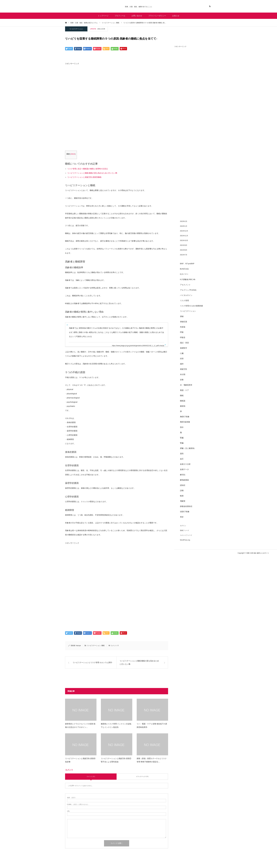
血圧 (182, 459)
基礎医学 (183, 348)
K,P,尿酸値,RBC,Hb (187, 279)
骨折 (182, 517)
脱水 (182, 427)
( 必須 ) (71, 797)
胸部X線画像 (185, 422)
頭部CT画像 (184, 512)
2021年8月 (183, 250)
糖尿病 (182, 406)
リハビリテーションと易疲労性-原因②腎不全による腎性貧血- (116, 760)
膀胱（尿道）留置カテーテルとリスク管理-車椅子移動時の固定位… (152, 760)
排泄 (182, 359)
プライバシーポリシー (157, 16)
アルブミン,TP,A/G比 (188, 290)
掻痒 (182, 364)
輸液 (182, 496)
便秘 (182, 316)
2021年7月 (183, 255)
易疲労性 (183, 369)
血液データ (184, 469)
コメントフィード (186, 535)
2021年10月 (184, 240)
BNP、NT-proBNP (187, 264)
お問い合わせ (137, 16)
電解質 (182, 501)
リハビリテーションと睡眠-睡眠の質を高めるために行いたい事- (92, 173)
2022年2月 (183, 221)
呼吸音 (182, 337)
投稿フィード (184, 530)
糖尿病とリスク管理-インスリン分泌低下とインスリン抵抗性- (116, 725)
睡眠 (103, 645)
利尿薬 (182, 327)
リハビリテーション (76, 29)
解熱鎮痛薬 (184, 480)
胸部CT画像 (184, 417)
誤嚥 (182, 490)
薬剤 (182, 454)
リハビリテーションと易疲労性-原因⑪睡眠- (84, 177)
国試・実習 (184, 343)
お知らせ (175, 16)
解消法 (182, 475)
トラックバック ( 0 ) (142, 776)
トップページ (103, 16)
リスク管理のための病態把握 (191, 306)
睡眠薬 (182, 401)
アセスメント (185, 285)
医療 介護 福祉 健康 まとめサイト (257, 553)
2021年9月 (183, 245)
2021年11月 (184, 236)
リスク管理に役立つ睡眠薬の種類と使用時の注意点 (87, 169)
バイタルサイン (186, 295)
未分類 (182, 374)
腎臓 (182, 438)
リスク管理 (184, 301)
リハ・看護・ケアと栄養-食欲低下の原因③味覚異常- (152, 725)
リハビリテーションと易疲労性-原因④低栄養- (80, 760)
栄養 (182, 380)
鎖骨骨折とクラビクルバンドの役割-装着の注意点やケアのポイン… (80, 725)
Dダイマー (184, 274)
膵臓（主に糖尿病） (188, 448)
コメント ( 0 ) (91, 776)
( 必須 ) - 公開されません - (78, 804)
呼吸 (182, 332)
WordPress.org (185, 540)
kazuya (78, 645)
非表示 (73, 154)
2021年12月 (184, 231)
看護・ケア (184, 390)
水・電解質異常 (186, 385)
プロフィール (120, 16)
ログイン (183, 526)
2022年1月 (183, 226)
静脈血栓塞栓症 (186, 506)
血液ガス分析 (185, 464)
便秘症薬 (183, 322)
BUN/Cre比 (184, 269)
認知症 (182, 485)
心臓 (182, 353)
